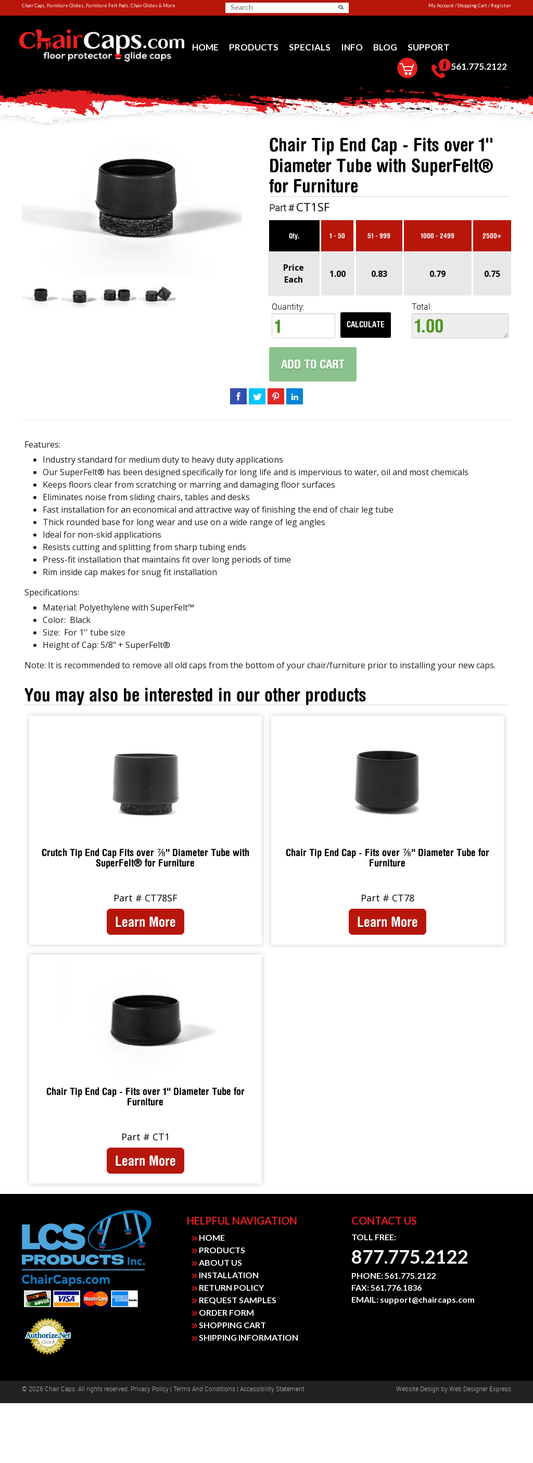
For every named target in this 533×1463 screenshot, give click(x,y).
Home (205, 47)
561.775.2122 (469, 68)
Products (253, 47)
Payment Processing (48, 1357)
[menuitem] (205, 47)
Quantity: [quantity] (303, 320)
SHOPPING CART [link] (229, 1325)
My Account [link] (441, 5)
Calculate (366, 324)
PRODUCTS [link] (218, 1250)
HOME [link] (208, 1237)
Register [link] (501, 5)
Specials (310, 47)
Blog (385, 47)
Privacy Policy (150, 1389)
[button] (341, 7)
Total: (460, 320)
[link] (101, 46)
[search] (271, 7)
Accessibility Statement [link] (272, 1389)
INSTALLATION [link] (225, 1275)
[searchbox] (267, 7)
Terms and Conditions (204, 1389)
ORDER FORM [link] (223, 1312)
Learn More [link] (145, 921)
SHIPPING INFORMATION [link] (245, 1337)
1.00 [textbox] (460, 325)
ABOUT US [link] (217, 1262)
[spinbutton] (303, 325)
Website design (417, 1389)
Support (429, 47)
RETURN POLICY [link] (228, 1287)
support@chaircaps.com (427, 1299)
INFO (352, 47)
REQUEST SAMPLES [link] (234, 1300)
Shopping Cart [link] (472, 5)
